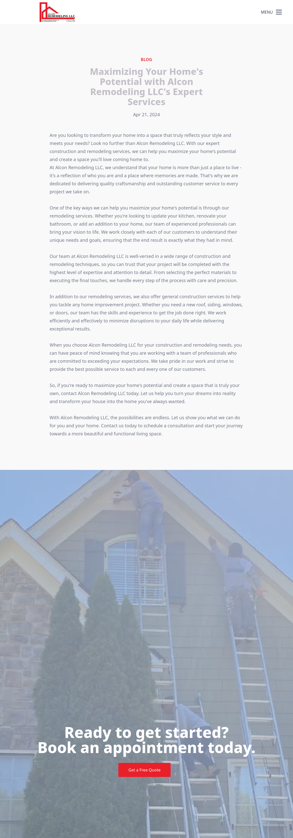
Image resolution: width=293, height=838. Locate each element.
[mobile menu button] (279, 12)
